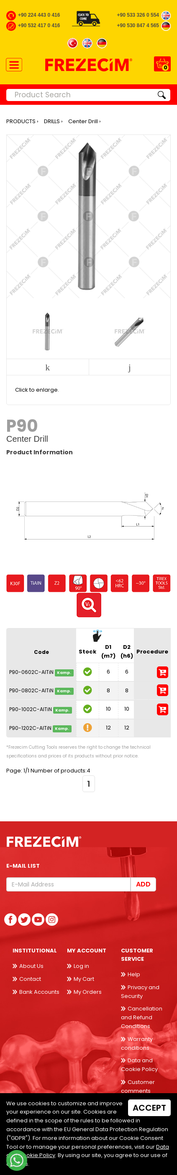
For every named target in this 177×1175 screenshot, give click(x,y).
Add (143, 884)
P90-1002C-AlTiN (30, 709)
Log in (81, 966)
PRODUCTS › (22, 121)
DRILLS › (53, 121)
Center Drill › (84, 121)
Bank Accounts (39, 992)
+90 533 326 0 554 (138, 15)
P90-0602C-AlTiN (31, 672)
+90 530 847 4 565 (138, 25)
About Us (31, 966)
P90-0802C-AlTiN (31, 690)
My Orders (88, 992)
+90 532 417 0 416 (39, 25)
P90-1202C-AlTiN (30, 728)
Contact (30, 979)
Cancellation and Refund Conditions (141, 1017)
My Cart (84, 979)
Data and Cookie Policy (139, 1064)
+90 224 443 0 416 (39, 15)
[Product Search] (80, 95)
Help (134, 974)
